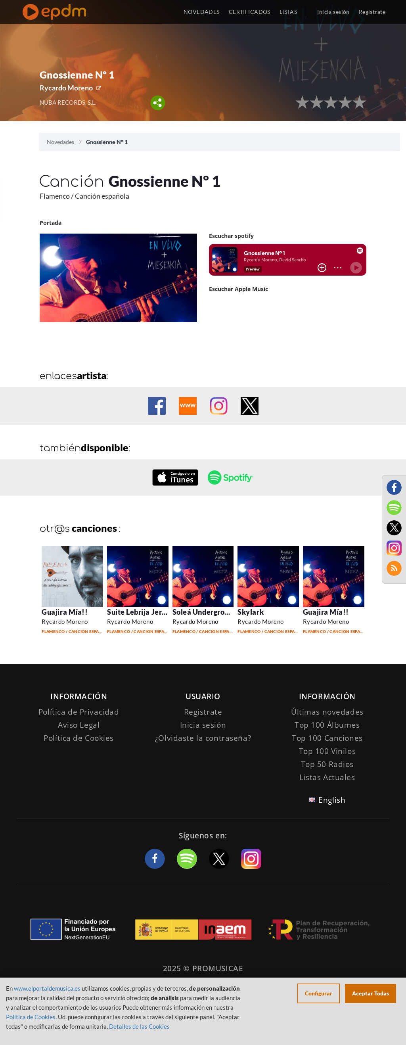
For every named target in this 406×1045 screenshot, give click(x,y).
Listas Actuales (327, 777)
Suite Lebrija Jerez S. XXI (149, 612)
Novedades (60, 141)
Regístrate (372, 11)
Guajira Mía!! (65, 612)
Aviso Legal (79, 725)
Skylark (250, 612)
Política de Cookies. (31, 1016)
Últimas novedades (327, 712)
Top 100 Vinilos (327, 751)
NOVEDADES (202, 11)
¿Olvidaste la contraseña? (203, 738)
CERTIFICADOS (249, 11)
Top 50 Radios (327, 764)
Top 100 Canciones (327, 738)
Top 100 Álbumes (327, 725)
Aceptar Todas (370, 993)
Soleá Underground (204, 612)
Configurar (318, 993)
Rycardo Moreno (66, 87)
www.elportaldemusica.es (47, 988)
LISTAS (288, 11)
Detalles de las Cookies (139, 1026)
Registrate (203, 712)
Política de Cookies (79, 738)
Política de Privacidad (78, 712)
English (331, 800)
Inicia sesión (333, 11)
